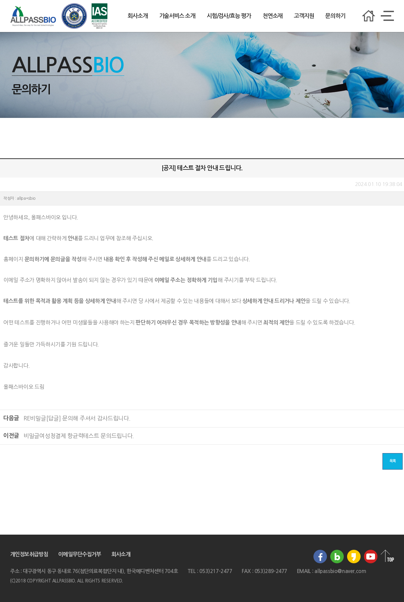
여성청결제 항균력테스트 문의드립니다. (79, 436)
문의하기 (335, 16)
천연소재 (272, 16)
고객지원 (304, 16)
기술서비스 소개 (177, 16)
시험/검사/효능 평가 (229, 16)
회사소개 (137, 16)
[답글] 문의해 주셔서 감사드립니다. (77, 418)
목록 (393, 461)
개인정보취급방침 (29, 554)
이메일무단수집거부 (79, 554)
